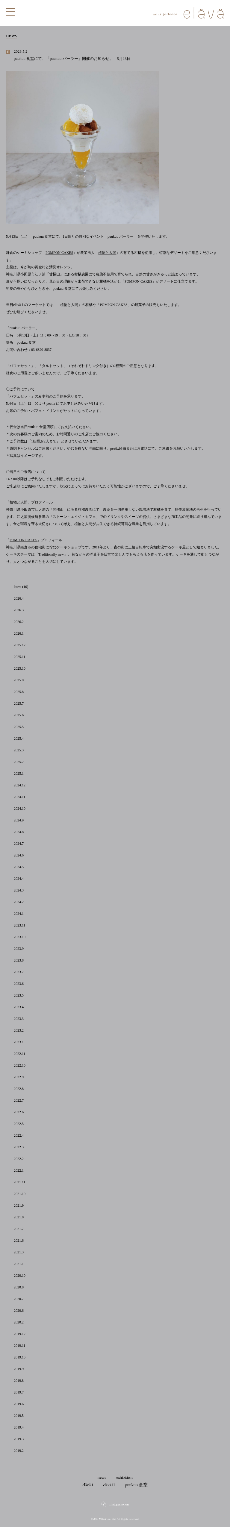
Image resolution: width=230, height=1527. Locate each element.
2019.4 (19, 1427)
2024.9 (19, 820)
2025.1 (19, 773)
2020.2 (19, 1322)
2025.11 (19, 657)
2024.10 (19, 808)
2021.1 (19, 1264)
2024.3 (19, 890)
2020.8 (19, 1287)
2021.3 (19, 1252)
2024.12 (19, 785)
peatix (50, 403)
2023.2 (19, 1030)
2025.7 (19, 703)
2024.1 (19, 914)
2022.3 (19, 1147)
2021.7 (19, 1229)
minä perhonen (119, 1504)
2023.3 (19, 1019)
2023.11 (19, 925)
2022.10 (19, 1065)
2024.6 (19, 855)
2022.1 (19, 1170)
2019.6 (19, 1404)
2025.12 (19, 645)
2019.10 (19, 1357)
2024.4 (19, 879)
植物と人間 (107, 253)
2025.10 (19, 668)
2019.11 (19, 1345)
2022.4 (19, 1135)
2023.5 (19, 995)
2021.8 (19, 1217)
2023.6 (19, 984)
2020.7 (19, 1299)
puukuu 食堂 (42, 236)
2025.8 (19, 692)
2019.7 (19, 1392)
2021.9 (19, 1205)
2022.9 (19, 1077)
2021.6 (19, 1240)
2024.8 (19, 832)
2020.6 (19, 1310)
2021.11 (19, 1182)
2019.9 (19, 1369)
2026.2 (19, 622)
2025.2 (19, 762)
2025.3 (19, 750)
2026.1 (19, 633)
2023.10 (19, 937)
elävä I (87, 1484)
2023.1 (19, 1042)
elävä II (109, 1484)
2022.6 (19, 1112)
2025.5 (19, 727)
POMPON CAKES (59, 253)
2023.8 (19, 960)
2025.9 (19, 680)
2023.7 (19, 972)
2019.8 (19, 1381)
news (101, 1477)
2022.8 (19, 1089)
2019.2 (19, 1451)
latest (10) (21, 587)
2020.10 (19, 1275)
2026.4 (19, 598)
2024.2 (19, 902)
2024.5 (19, 867)
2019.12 (19, 1334)
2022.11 (19, 1054)
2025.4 (19, 738)
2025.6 (19, 715)
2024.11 (19, 797)
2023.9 (19, 949)
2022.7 (19, 1100)
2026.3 (19, 610)
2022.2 (19, 1159)
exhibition (124, 1477)
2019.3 (19, 1439)
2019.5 (19, 1416)
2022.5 (19, 1124)
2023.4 (19, 1007)
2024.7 (19, 843)
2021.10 (19, 1194)
